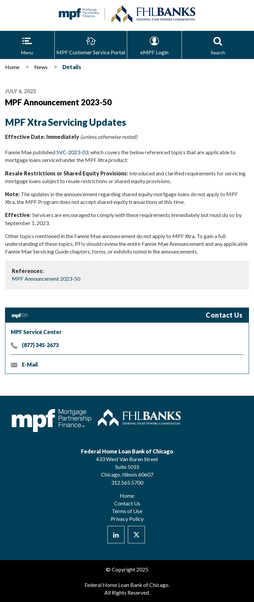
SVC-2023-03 (72, 152)
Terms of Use (127, 511)
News (41, 67)
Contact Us (127, 503)
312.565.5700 (127, 482)
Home (12, 67)
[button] (27, 45)
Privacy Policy (127, 518)
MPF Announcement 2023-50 (46, 278)
